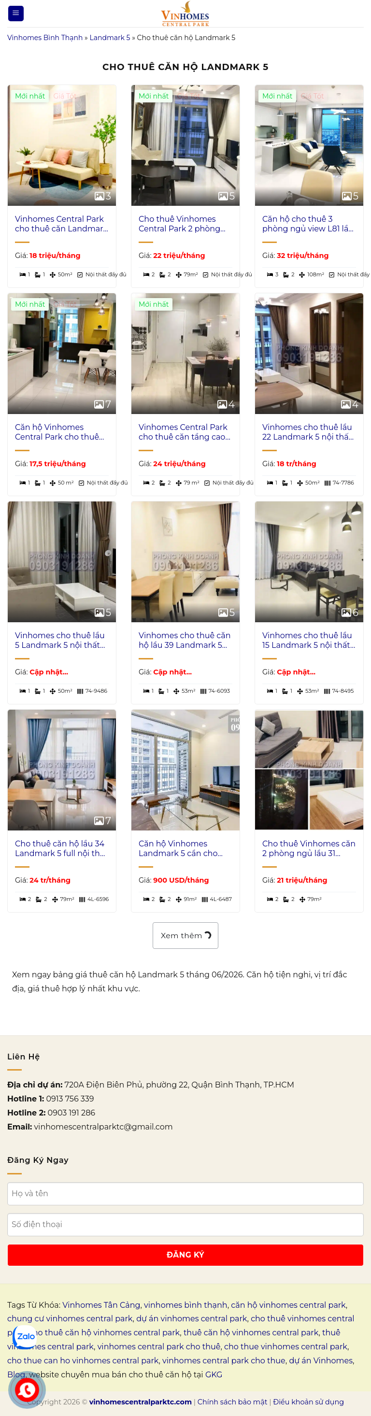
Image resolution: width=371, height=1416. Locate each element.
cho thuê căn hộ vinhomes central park (104, 1332)
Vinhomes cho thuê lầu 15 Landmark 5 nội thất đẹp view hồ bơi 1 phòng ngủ (307, 641)
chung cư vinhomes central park (70, 1318)
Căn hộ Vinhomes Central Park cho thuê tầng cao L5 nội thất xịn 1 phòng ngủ (60, 433)
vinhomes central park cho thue (223, 1360)
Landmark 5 (109, 37)
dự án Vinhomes (321, 1360)
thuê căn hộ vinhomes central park (251, 1332)
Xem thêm (185, 935)
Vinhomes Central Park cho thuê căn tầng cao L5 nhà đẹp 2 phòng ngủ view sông (183, 433)
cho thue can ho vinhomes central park (82, 1360)
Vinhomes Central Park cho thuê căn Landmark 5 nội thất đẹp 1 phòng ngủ (61, 225)
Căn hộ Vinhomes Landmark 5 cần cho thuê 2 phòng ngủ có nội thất (179, 849)
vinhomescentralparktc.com (140, 1402)
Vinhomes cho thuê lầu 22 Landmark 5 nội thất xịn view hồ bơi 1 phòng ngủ (307, 433)
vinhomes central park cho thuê (159, 1346)
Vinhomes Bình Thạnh (45, 37)
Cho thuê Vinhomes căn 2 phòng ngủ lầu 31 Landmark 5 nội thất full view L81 (309, 849)
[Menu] (16, 14)
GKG (213, 1374)
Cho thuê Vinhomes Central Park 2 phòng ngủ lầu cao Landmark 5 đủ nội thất (182, 225)
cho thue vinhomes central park (285, 1346)
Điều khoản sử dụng (308, 1402)
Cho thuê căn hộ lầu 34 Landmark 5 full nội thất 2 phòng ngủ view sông (61, 849)
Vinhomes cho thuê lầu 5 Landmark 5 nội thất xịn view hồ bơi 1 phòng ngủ (60, 641)
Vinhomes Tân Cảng (101, 1305)
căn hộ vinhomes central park (288, 1305)
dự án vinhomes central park (191, 1318)
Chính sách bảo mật (233, 1402)
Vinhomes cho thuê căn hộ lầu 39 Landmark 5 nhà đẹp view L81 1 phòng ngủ (185, 641)
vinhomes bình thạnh (186, 1305)
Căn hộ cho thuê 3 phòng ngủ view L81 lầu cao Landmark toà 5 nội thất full (308, 225)
